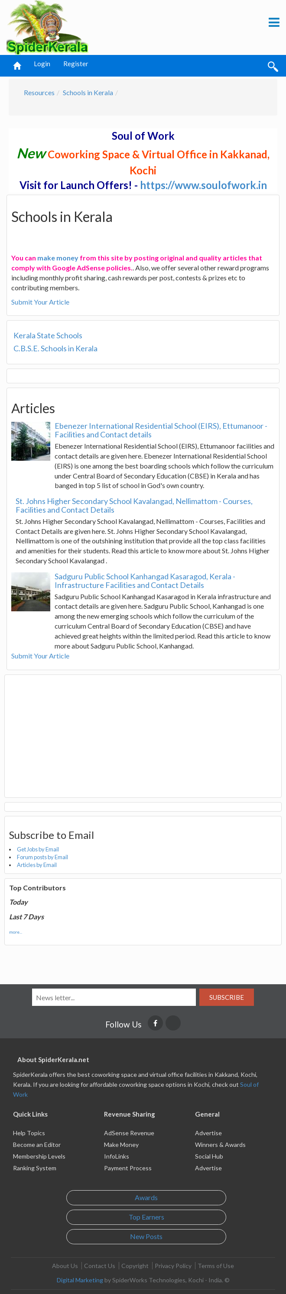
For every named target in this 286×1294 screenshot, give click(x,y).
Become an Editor (37, 1144)
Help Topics (29, 1133)
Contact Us (99, 1265)
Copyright (135, 1265)
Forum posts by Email (42, 857)
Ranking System (34, 1168)
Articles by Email (37, 864)
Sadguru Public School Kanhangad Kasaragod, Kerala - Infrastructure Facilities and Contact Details (145, 581)
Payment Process (128, 1168)
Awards (146, 1197)
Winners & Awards (220, 1144)
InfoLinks (116, 1156)
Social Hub (209, 1156)
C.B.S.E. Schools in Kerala (55, 348)
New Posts (146, 1236)
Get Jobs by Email (38, 849)
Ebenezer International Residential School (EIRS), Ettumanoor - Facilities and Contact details (161, 430)
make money (57, 258)
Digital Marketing (80, 1280)
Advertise (208, 1133)
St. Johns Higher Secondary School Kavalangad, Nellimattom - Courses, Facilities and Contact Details (134, 505)
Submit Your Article (40, 302)
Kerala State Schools (47, 335)
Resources (39, 92)
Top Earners (146, 1217)
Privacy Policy (173, 1265)
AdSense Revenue (129, 1133)
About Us (65, 1265)
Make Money (121, 1144)
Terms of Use (216, 1265)
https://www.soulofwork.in (203, 185)
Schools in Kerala (88, 92)
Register (75, 63)
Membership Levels (39, 1156)
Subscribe (226, 997)
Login (42, 63)
